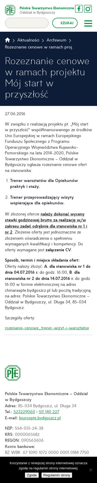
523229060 (24, 411)
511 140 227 (49, 411)
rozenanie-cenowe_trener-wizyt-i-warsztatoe (47, 327)
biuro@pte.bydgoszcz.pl (40, 417)
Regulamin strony (56, 475)
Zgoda (32, 475)
